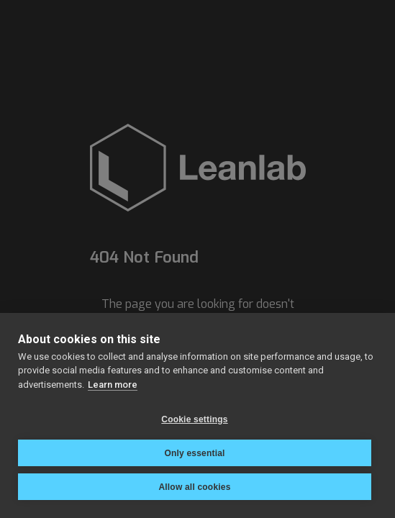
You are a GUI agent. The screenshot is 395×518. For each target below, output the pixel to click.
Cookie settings (194, 419)
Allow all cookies (194, 487)
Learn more (112, 384)
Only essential (194, 453)
